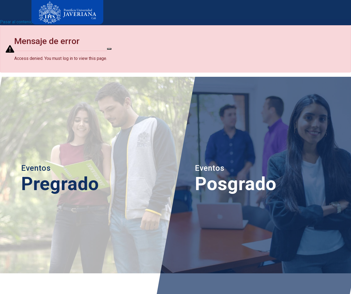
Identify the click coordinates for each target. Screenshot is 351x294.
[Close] (109, 49)
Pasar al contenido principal (26, 21)
